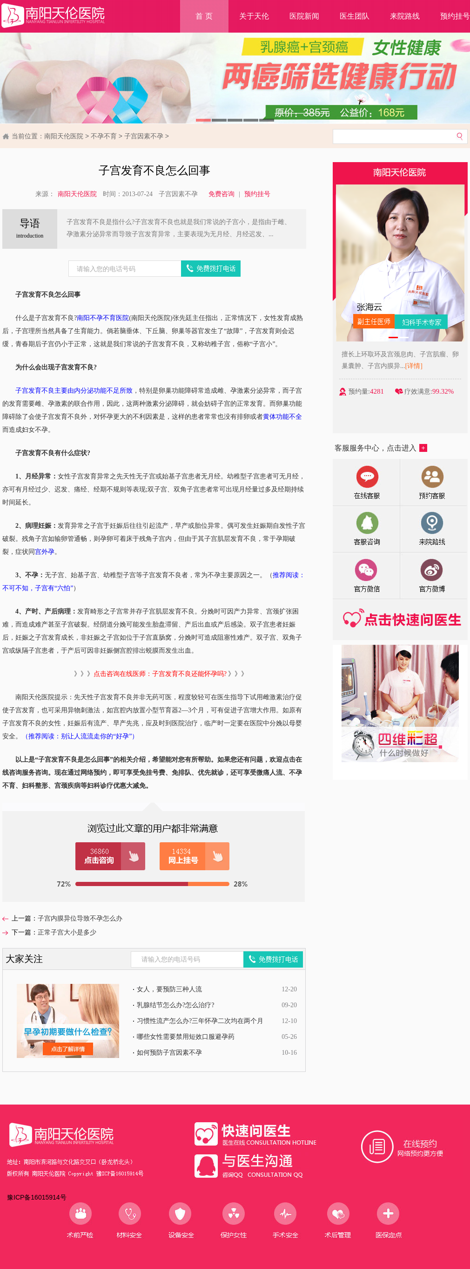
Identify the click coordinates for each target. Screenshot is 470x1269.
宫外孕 (44, 551)
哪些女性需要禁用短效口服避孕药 (186, 1036)
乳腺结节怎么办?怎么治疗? (175, 1005)
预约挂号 (257, 194)
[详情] (417, 365)
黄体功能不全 (282, 416)
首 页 (203, 16)
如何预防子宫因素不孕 (169, 1052)
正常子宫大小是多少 (67, 932)
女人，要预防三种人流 (169, 989)
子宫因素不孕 (143, 136)
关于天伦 (254, 16)
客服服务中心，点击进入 (381, 448)
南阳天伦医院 (63, 136)
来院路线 (405, 16)
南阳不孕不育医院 (103, 317)
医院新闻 (304, 16)
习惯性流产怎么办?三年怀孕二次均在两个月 (200, 1020)
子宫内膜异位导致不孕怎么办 (80, 918)
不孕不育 (104, 136)
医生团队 (354, 16)
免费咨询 (221, 194)
